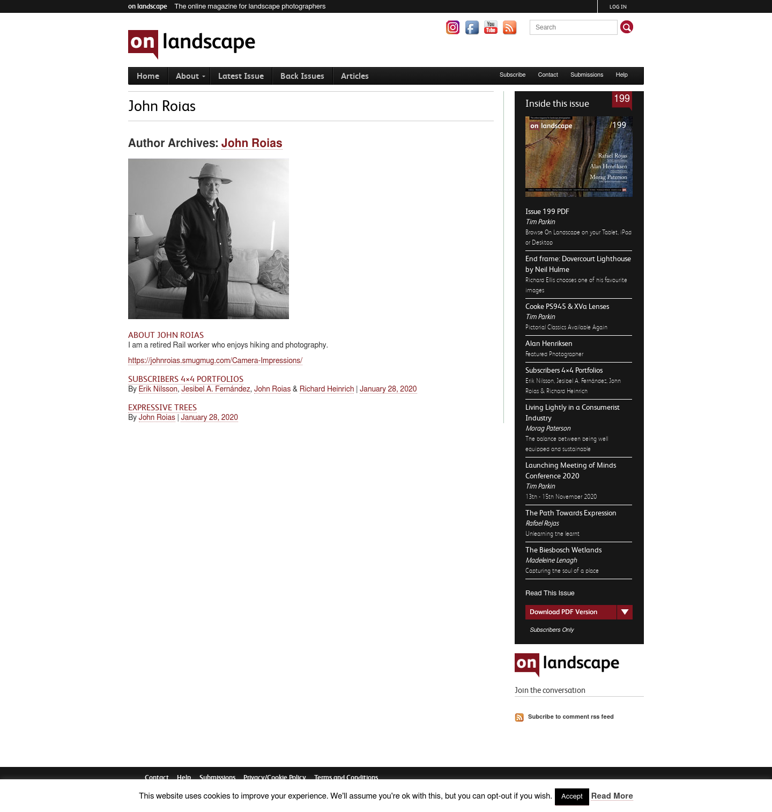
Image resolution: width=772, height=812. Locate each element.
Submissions (586, 75)
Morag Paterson (547, 428)
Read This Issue (550, 593)
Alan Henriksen (549, 343)
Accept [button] (572, 796)
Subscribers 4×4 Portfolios (564, 370)
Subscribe (513, 75)
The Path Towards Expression (571, 512)
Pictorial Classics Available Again (566, 327)
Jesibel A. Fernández (215, 389)
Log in (618, 7)
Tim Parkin (540, 222)
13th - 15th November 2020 (561, 496)
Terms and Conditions (346, 777)
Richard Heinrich (327, 389)
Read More (612, 796)
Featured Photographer (554, 354)
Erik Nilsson (158, 389)
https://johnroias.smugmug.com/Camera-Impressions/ (215, 361)
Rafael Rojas (542, 523)
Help (622, 75)
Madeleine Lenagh (551, 560)
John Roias (252, 143)
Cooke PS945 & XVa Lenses (567, 306)
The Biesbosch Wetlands (563, 549)
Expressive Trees (162, 407)
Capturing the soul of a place (562, 570)
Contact (548, 75)
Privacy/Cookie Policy (274, 777)
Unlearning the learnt (552, 533)
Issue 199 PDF (547, 211)
